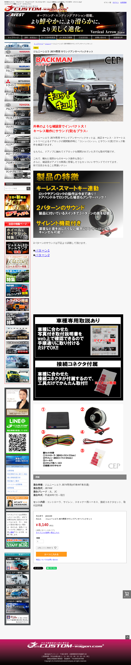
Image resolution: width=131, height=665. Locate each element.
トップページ (38, 44)
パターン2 (42, 255)
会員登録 (123, 2)
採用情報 (10, 488)
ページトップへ (127, 637)
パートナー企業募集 (14, 484)
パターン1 (42, 250)
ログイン (116, 2)
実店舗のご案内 (13, 481)
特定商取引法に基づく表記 (17, 474)
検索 (28, 188)
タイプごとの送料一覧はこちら (47, 532)
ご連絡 (11, 532)
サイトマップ (12, 491)
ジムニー (48, 44)
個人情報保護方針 (14, 477)
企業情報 (10, 471)
